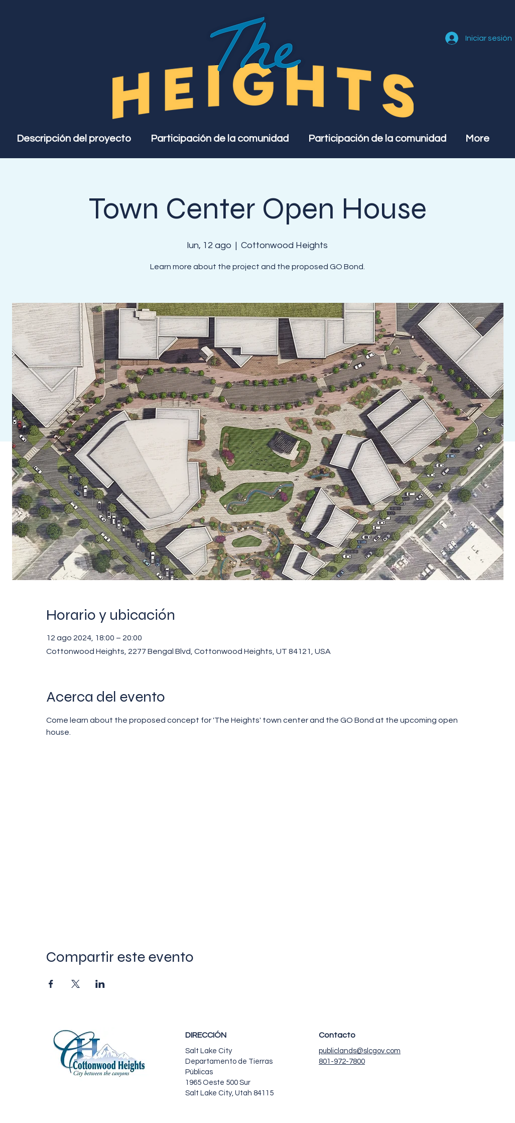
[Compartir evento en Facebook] (51, 984)
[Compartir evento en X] (75, 984)
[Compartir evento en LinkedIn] (100, 984)
